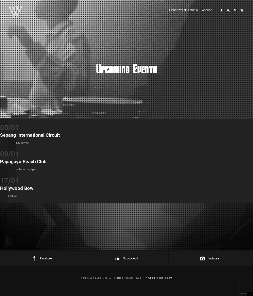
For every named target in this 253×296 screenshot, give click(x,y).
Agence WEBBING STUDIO (183, 10)
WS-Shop (207, 10)
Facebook (42, 258)
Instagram (210, 258)
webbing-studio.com (160, 278)
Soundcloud (126, 258)
